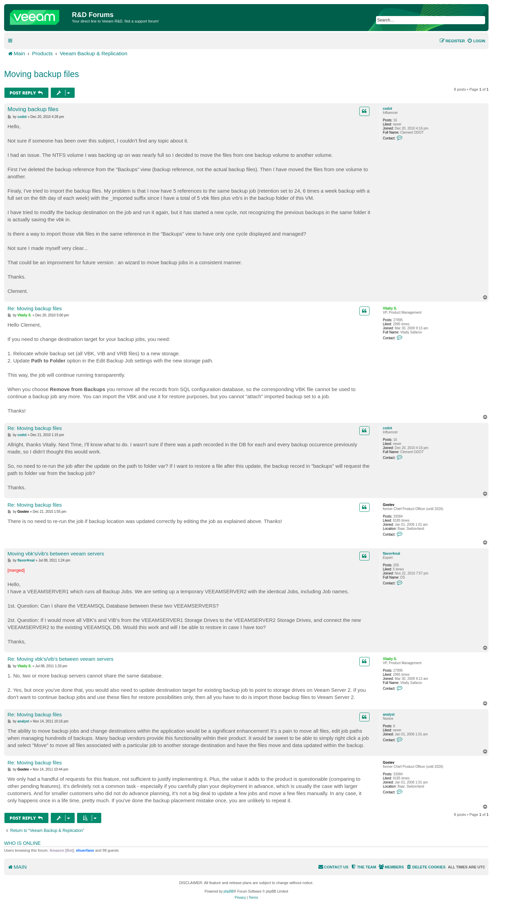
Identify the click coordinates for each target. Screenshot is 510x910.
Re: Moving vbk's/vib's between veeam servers (60, 659)
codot (387, 108)
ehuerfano (85, 850)
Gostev (388, 505)
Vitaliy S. (390, 308)
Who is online (22, 843)
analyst (388, 714)
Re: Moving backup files (34, 308)
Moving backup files (41, 74)
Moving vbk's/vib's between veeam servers (55, 553)
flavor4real (391, 553)
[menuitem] (476, 41)
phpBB (229, 891)
